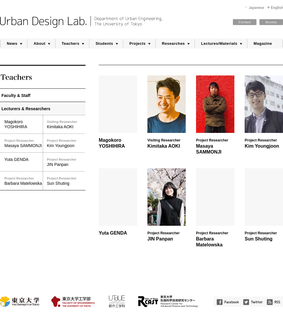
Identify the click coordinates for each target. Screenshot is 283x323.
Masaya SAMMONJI (23, 143)
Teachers (70, 43)
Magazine (263, 43)
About (39, 43)
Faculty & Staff (15, 95)
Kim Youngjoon (66, 143)
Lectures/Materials (219, 43)
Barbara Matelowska (23, 181)
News (12, 43)
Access (271, 22)
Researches (173, 43)
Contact (244, 22)
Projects (137, 43)
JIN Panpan (66, 162)
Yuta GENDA (16, 159)
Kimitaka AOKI (66, 124)
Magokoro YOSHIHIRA (15, 124)
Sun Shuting (66, 181)
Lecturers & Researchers (25, 108)
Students (104, 43)
